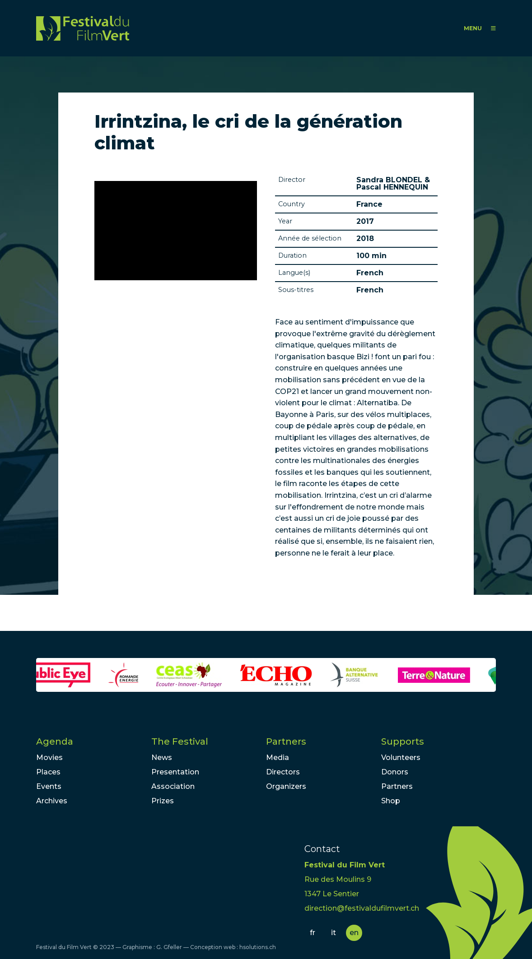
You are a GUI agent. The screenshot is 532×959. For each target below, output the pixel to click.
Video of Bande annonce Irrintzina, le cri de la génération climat (175, 230)
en (354, 932)
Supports (402, 741)
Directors (283, 772)
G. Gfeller (169, 947)
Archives (51, 801)
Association (173, 786)
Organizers (286, 786)
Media (277, 757)
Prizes (162, 801)
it (333, 932)
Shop (390, 801)
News (161, 757)
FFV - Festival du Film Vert (82, 28)
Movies (49, 757)
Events (48, 786)
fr (312, 932)
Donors (394, 772)
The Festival (179, 741)
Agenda (54, 741)
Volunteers (400, 757)
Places (48, 772)
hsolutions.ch (257, 947)
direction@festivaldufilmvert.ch (361, 908)
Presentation (175, 772)
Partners (286, 741)
